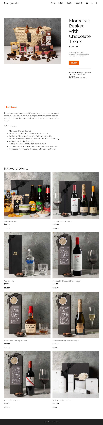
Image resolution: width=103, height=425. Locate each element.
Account (79, 3)
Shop (60, 3)
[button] (96, 3)
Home (52, 3)
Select (74, 63)
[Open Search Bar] (91, 3)
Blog (69, 3)
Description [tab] (11, 107)
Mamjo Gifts (11, 3)
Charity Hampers (80, 78)
